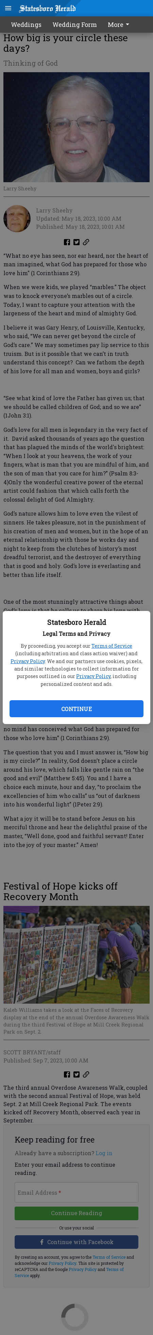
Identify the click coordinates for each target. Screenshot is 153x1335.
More (120, 24)
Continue (76, 708)
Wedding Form (74, 24)
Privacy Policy (28, 661)
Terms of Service (111, 646)
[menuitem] (120, 24)
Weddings (26, 24)
